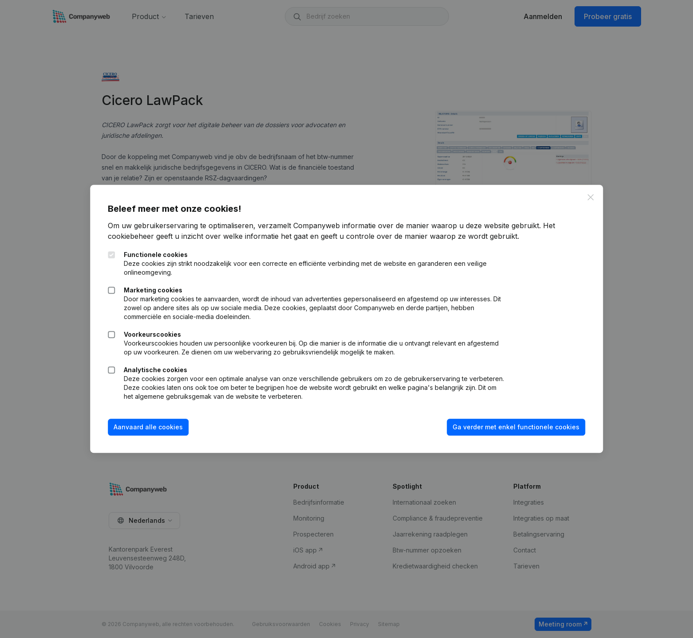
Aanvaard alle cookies (148, 427)
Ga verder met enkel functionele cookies (516, 427)
